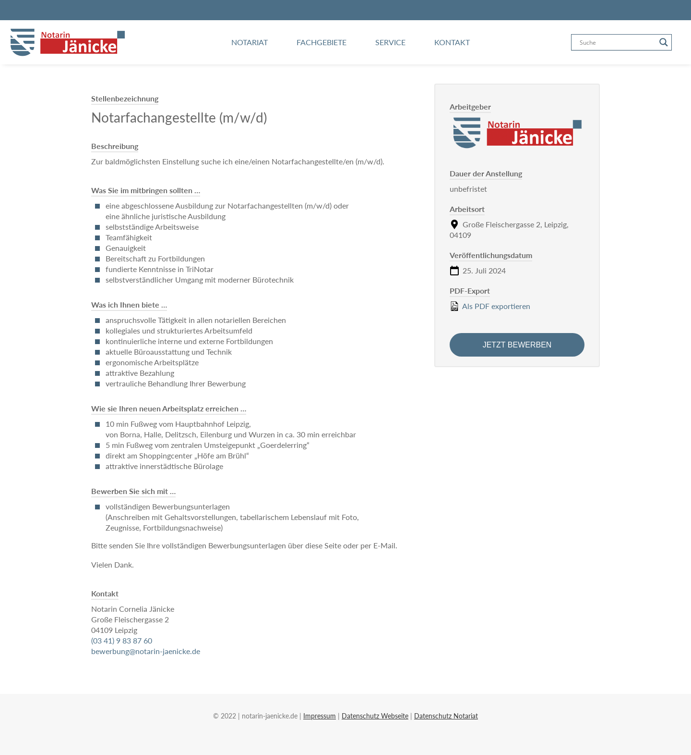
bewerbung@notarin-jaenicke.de (145, 651)
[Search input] (617, 42)
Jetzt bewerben (517, 345)
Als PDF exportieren (490, 306)
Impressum (319, 716)
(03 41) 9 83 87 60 (121, 640)
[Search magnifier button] (663, 42)
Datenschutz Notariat (446, 716)
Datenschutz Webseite (375, 716)
